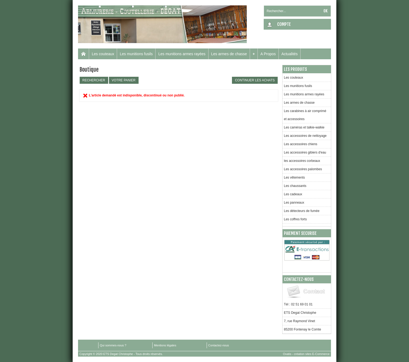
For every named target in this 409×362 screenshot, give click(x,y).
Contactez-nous (218, 345)
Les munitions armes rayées (181, 54)
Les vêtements (294, 177)
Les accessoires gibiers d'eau (305, 152)
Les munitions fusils (136, 54)
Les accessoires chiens (300, 144)
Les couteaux (103, 54)
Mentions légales (165, 345)
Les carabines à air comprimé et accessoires (305, 115)
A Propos (268, 54)
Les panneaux (294, 202)
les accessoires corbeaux (302, 161)
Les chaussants (295, 186)
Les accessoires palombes (303, 169)
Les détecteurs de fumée (301, 211)
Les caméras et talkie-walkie (304, 127)
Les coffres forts (295, 219)
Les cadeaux (293, 194)
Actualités (289, 54)
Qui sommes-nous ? (113, 345)
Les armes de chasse (229, 54)
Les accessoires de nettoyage (305, 136)
